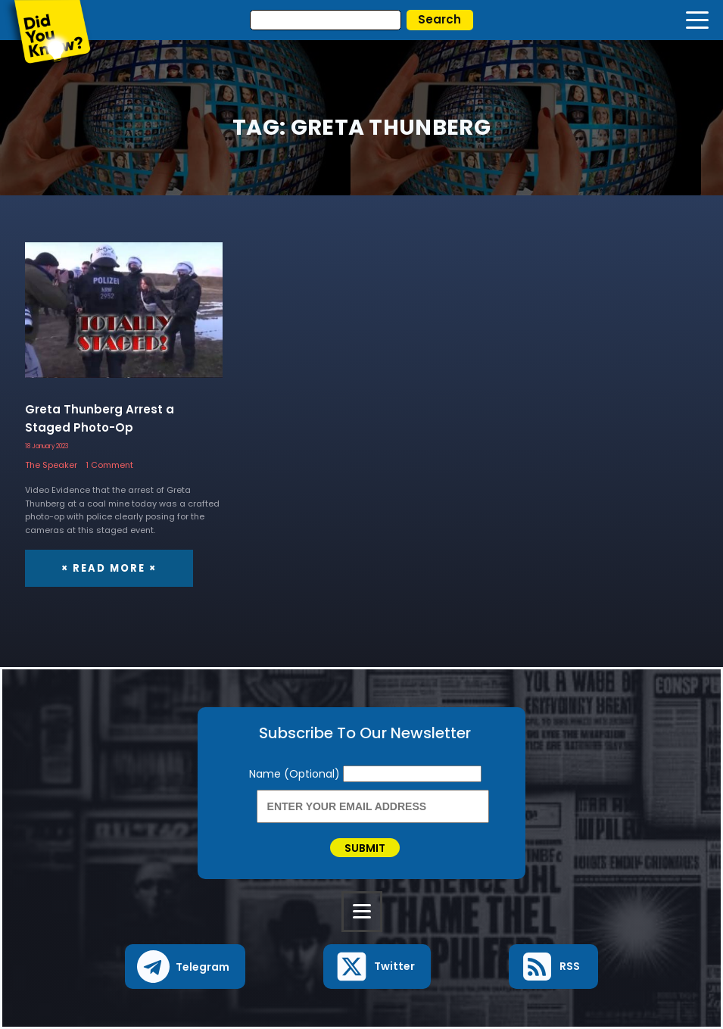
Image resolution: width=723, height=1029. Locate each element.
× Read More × (109, 568)
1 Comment (109, 465)
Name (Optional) (296, 773)
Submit (364, 848)
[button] (185, 966)
